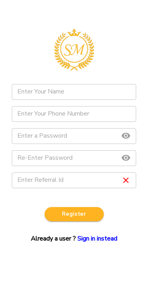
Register (74, 214)
